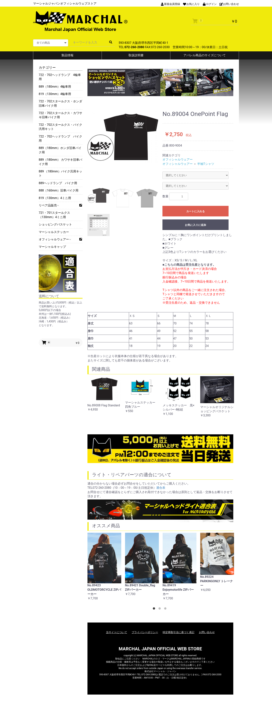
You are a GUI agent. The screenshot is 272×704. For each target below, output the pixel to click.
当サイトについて (116, 632)
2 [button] (160, 609)
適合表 (160, 487)
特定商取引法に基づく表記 (178, 632)
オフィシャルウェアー (55, 239)
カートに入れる (195, 211)
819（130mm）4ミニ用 (55, 198)
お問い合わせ (207, 632)
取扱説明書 (136, 55)
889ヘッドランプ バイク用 (58, 183)
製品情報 (67, 55)
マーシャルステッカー (54, 232)
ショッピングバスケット (55, 224)
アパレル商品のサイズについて (204, 55)
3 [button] (166, 609)
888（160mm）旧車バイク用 (58, 190)
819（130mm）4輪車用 (55, 94)
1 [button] (155, 609)
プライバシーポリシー (145, 632)
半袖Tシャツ (205, 164)
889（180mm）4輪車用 (55, 86)
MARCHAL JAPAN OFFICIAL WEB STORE (160, 649)
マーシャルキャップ (52, 247)
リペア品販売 (49, 205)
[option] (122, 137)
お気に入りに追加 (195, 224)
